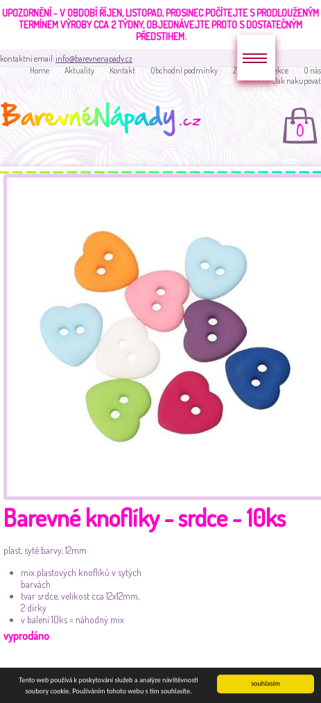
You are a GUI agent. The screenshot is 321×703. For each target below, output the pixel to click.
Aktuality (79, 70)
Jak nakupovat (297, 81)
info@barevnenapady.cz (93, 58)
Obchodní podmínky (184, 70)
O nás (312, 70)
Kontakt (122, 70)
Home (39, 70)
